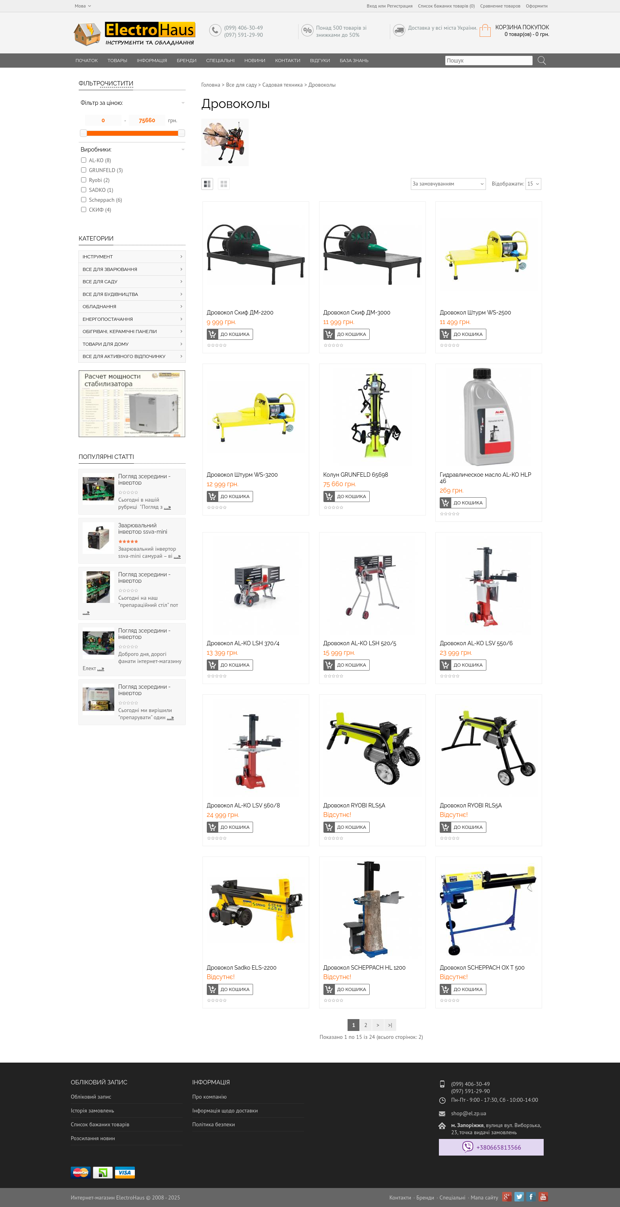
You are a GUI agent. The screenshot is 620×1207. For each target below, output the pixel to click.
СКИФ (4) (100, 209)
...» (167, 506)
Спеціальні (220, 60)
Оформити (537, 6)
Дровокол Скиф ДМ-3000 (357, 312)
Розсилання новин (93, 1138)
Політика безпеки (213, 1124)
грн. (172, 120)
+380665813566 (498, 1147)
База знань (354, 60)
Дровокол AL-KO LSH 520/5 (360, 643)
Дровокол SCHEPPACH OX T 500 (482, 967)
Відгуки (320, 60)
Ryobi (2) (99, 180)
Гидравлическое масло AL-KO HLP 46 (485, 478)
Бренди (187, 60)
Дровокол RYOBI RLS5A (354, 805)
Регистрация (400, 6)
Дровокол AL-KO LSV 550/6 (476, 643)
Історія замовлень (92, 1110)
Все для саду (241, 84)
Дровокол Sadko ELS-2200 (242, 967)
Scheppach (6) (105, 199)
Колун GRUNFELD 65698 (355, 475)
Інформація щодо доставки (225, 1110)
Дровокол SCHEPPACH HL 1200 (364, 967)
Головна (210, 84)
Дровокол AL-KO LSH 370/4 (243, 643)
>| (390, 1025)
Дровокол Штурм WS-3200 (242, 475)
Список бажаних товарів (100, 1124)
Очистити (116, 83)
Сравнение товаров (500, 6)
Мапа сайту (484, 1197)
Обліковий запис (91, 1096)
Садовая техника (283, 84)
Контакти (288, 60)
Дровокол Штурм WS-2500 (475, 312)
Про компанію (209, 1096)
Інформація (152, 60)
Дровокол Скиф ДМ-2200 (240, 312)
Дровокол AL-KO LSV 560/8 (243, 805)
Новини (254, 60)
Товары (117, 60)
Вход (372, 6)
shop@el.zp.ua (468, 1113)
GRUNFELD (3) (106, 170)
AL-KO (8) (100, 160)
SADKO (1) (101, 189)
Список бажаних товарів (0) (446, 6)
